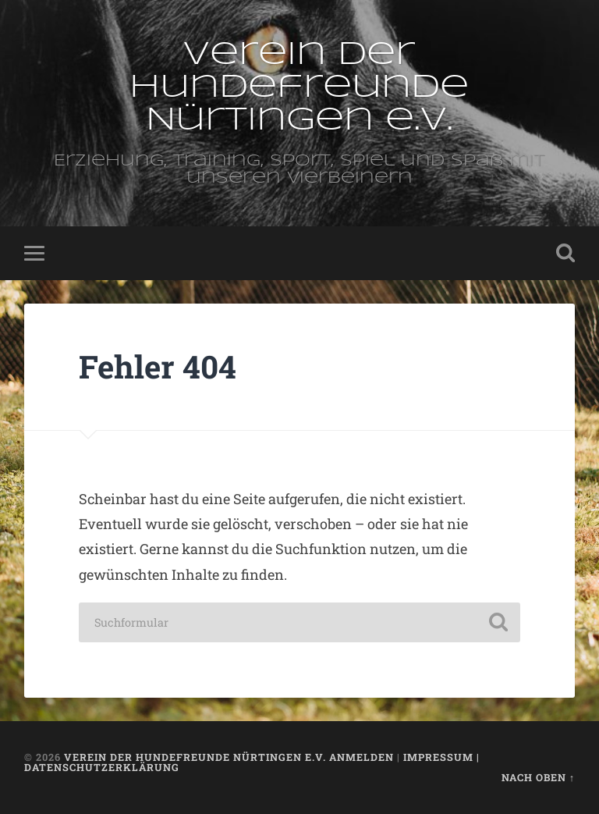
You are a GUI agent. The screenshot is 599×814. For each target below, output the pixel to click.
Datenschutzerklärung (101, 767)
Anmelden (361, 757)
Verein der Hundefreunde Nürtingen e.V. (299, 88)
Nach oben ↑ (538, 777)
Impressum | (441, 757)
